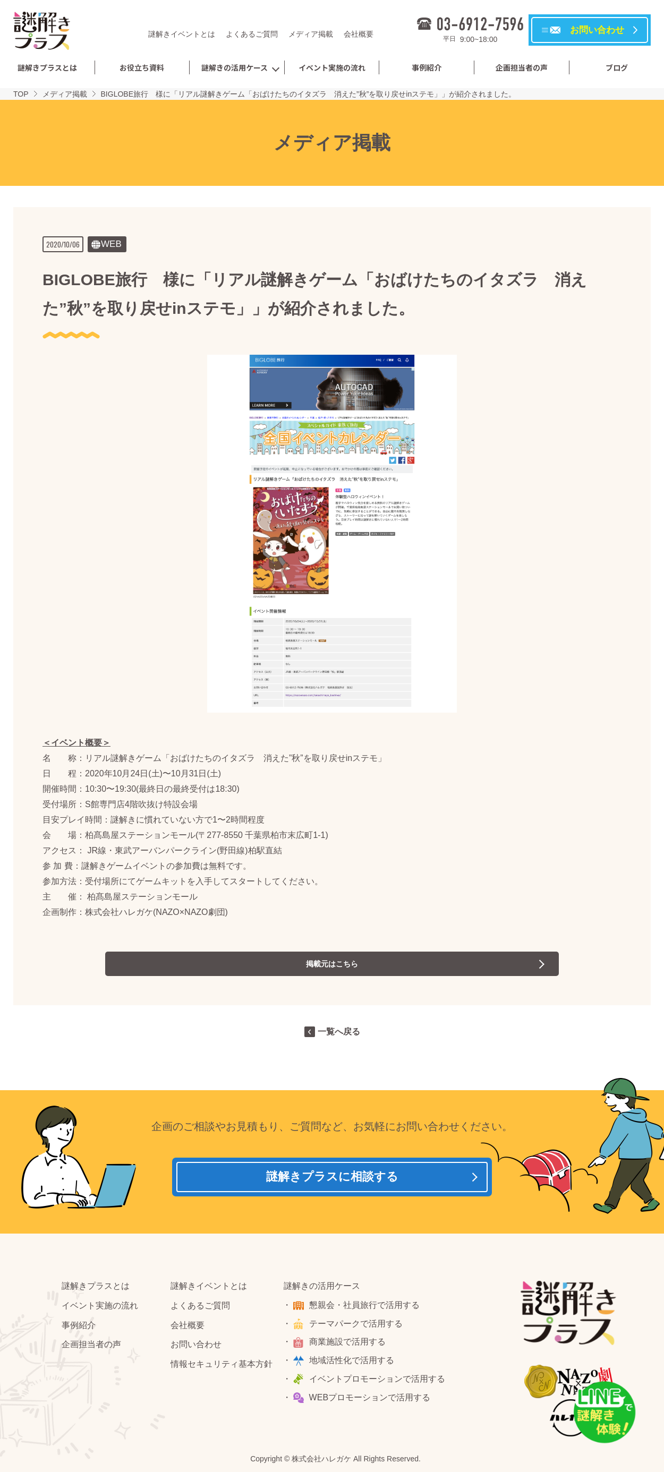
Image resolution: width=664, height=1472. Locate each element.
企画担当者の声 (522, 67)
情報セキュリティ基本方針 (222, 1367)
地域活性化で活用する (353, 1363)
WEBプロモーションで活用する (371, 1401)
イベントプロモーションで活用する (379, 1382)
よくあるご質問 (252, 34)
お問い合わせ (196, 1348)
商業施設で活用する (349, 1345)
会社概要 (358, 34)
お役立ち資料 (142, 67)
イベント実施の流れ (332, 67)
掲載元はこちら (332, 963)
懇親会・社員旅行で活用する (366, 1308)
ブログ (617, 67)
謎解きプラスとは (47, 67)
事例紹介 (426, 67)
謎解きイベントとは (181, 34)
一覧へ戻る (339, 1031)
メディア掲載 (310, 34)
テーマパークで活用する (357, 1327)
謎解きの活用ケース (234, 67)
